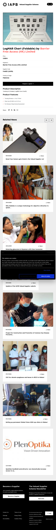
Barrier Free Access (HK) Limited (26, 50)
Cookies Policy (18, 518)
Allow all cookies (45, 276)
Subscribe (41, 498)
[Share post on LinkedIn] (15, 110)
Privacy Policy (17, 515)
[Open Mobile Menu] (51, 4)
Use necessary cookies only (27, 276)
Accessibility (6, 518)
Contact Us (6, 512)
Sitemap (5, 515)
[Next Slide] (51, 120)
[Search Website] (49, 4)
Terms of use (17, 512)
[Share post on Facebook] (10, 110)
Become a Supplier (13, 496)
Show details (47, 270)
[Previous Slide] (46, 120)
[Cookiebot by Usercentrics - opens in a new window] (48, 252)
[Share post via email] (18, 110)
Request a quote (28, 84)
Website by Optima (49, 519)
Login (49, 513)
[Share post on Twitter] (12, 110)
